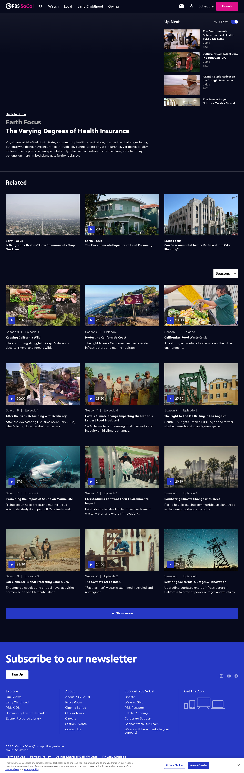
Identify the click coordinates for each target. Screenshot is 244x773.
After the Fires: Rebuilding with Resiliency (36, 417)
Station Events (76, 724)
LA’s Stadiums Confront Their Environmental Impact (117, 502)
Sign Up (17, 675)
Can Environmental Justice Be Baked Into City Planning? (197, 248)
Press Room (73, 703)
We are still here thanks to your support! (147, 731)
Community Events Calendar (26, 713)
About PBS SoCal (77, 697)
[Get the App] (210, 704)
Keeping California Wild (23, 338)
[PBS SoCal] (20, 7)
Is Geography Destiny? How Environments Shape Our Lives (41, 248)
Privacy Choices (114, 757)
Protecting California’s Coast (105, 338)
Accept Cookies (198, 765)
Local (68, 7)
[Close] (238, 765)
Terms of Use (15, 757)
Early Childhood (91, 7)
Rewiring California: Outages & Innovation (195, 582)
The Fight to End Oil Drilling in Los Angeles (195, 417)
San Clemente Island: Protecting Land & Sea (37, 582)
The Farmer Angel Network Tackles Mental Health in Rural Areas (219, 104)
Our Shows (14, 697)
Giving (114, 7)
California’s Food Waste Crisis (185, 338)
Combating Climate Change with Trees (192, 500)
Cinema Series (75, 708)
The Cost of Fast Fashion (103, 582)
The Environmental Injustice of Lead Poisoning (118, 246)
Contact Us (73, 730)
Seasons (223, 274)
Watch (53, 7)
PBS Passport (134, 708)
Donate (227, 6)
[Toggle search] (41, 7)
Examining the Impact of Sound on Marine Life (39, 500)
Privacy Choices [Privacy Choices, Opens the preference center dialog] (174, 765)
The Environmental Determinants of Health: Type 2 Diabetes (218, 35)
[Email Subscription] (181, 7)
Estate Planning (136, 713)
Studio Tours (74, 713)
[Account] (191, 6)
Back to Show (16, 115)
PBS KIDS (13, 708)
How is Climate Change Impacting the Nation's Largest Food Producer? (119, 419)
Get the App (194, 692)
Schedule (206, 7)
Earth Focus (14, 241)
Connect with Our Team (142, 724)
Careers (70, 719)
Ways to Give (134, 703)
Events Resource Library (23, 719)
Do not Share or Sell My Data (76, 757)
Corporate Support (138, 719)
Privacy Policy (40, 757)
